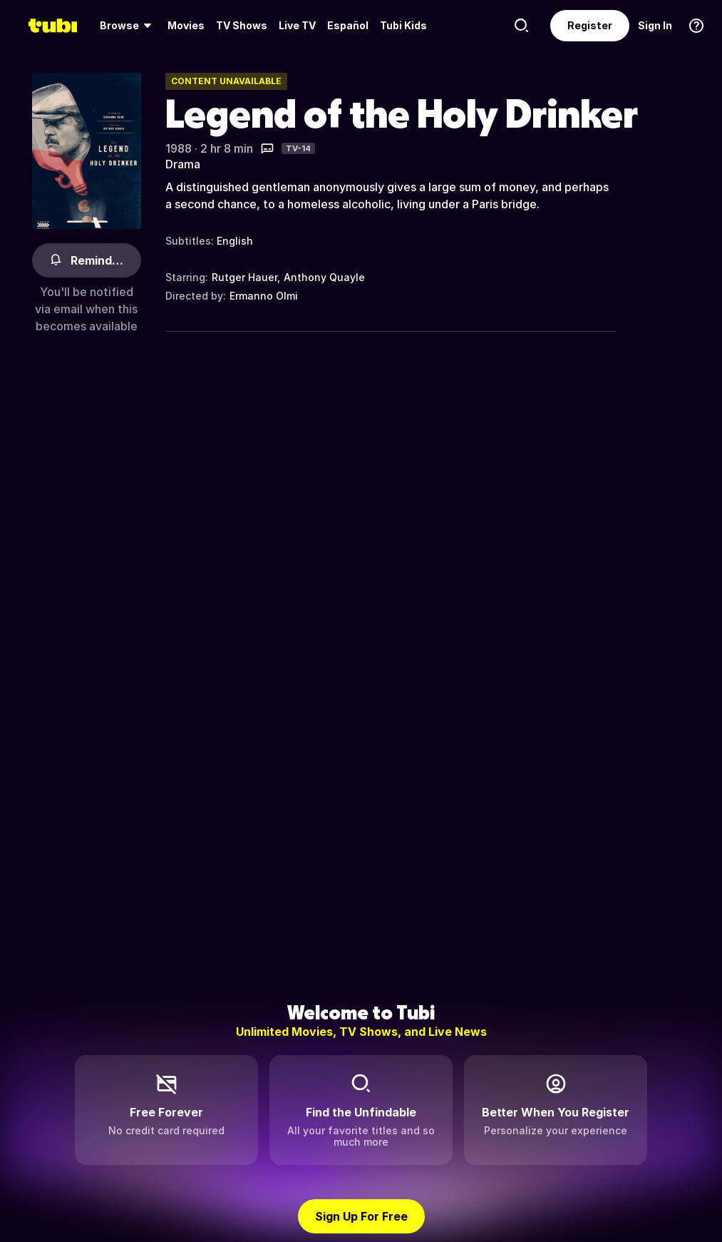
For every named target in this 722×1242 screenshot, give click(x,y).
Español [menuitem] (347, 25)
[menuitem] (128, 25)
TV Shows (241, 25)
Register (589, 25)
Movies (186, 25)
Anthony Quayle (324, 277)
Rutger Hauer (244, 277)
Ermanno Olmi (264, 296)
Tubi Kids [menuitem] (403, 25)
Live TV (297, 25)
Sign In (655, 25)
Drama (182, 164)
